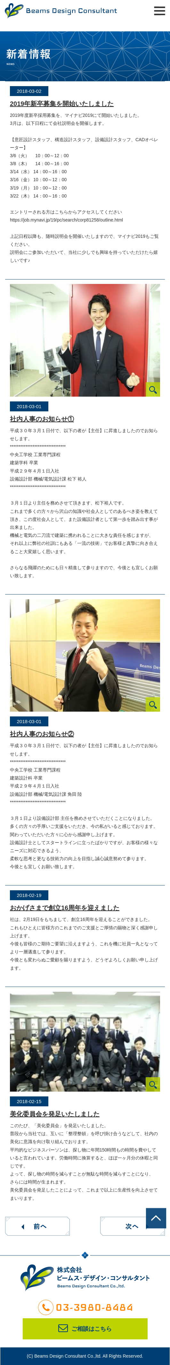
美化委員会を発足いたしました (55, 1114)
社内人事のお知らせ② (42, 734)
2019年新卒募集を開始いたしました (62, 103)
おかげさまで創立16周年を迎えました (64, 907)
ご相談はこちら (85, 1329)
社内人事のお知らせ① (42, 419)
